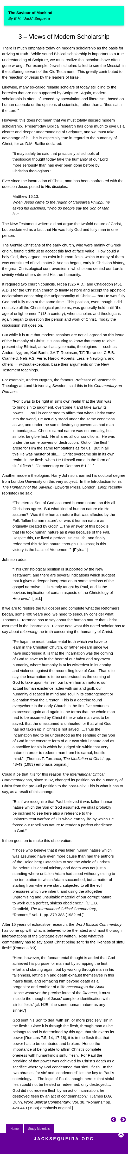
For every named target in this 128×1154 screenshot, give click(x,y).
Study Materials (39, 1129)
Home (14, 1129)
